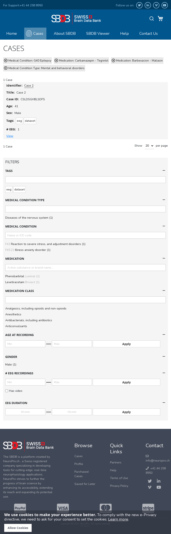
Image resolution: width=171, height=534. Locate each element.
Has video (13, 391)
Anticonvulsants (16, 326)
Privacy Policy (119, 486)
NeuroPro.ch (11, 461)
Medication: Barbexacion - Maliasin (139, 61)
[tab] (85, 171)
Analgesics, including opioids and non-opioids (35, 308)
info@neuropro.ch (158, 459)
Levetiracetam (22, 282)
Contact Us (148, 33)
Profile (78, 464)
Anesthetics (13, 314)
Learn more (118, 519)
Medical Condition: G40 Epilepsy (29, 61)
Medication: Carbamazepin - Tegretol (83, 61)
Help (124, 33)
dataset (30, 121)
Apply (126, 344)
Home (11, 33)
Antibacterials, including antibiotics (28, 320)
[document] (85, 522)
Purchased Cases (81, 474)
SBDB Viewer (98, 33)
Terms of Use (119, 478)
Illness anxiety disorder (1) (27, 250)
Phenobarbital (22, 276)
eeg (19, 121)
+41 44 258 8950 (31, 5)
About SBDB (65, 33)
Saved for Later (84, 484)
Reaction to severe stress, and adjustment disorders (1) (45, 244)
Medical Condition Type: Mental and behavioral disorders (46, 68)
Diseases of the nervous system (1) (29, 218)
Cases (38, 33)
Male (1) (10, 365)
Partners (115, 462)
